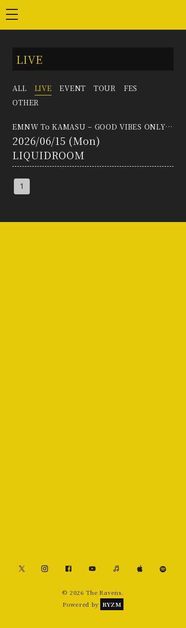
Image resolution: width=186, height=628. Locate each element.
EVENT (73, 88)
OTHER (25, 102)
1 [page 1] (22, 186)
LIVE (43, 88)
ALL (19, 88)
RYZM (112, 604)
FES (130, 88)
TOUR (105, 88)
